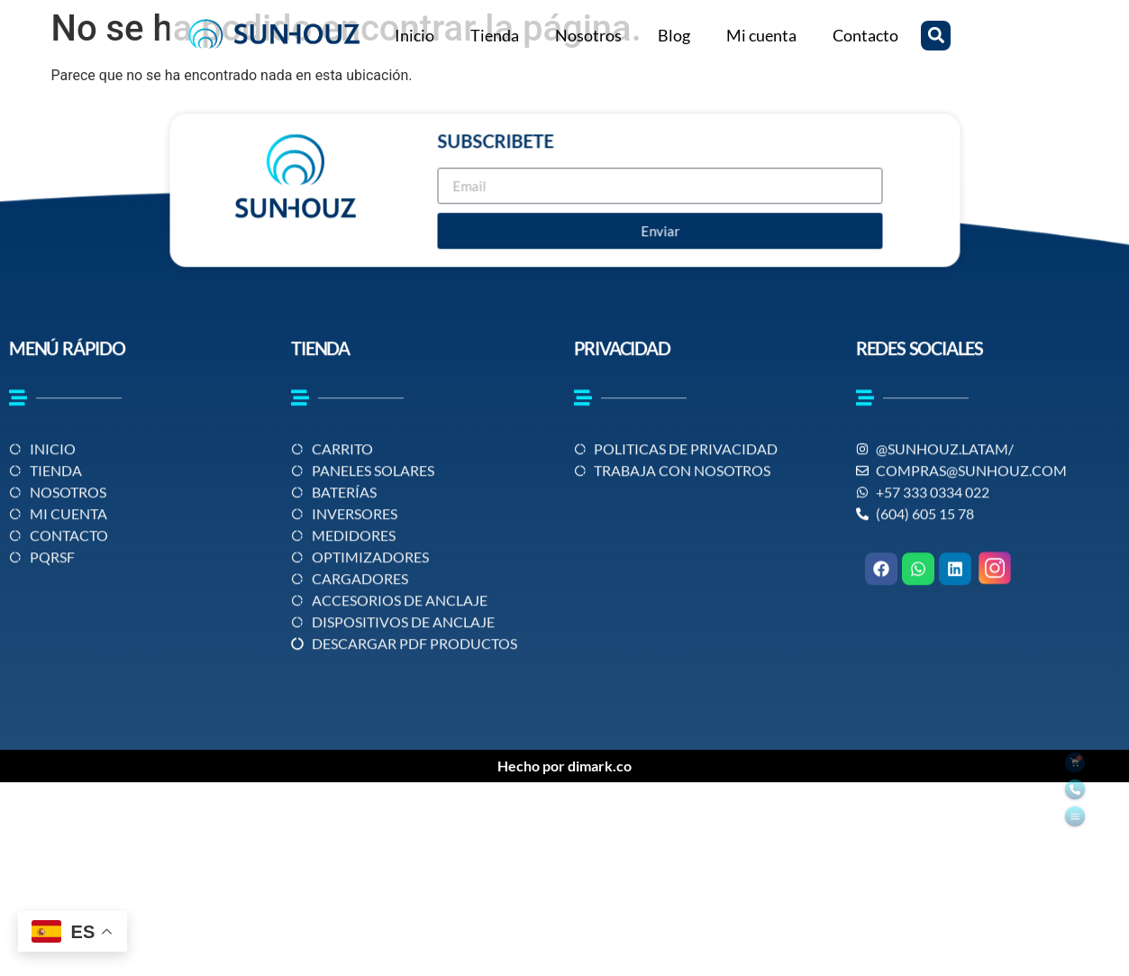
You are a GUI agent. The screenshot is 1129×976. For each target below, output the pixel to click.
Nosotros (588, 35)
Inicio (414, 35)
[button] (936, 35)
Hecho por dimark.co (564, 765)
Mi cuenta (761, 35)
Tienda (494, 35)
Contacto (865, 35)
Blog (674, 35)
